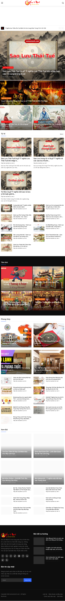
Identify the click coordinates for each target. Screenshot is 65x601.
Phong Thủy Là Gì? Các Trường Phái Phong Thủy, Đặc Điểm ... (22, 418)
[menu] (2, 3)
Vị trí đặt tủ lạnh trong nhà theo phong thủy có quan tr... (16, 369)
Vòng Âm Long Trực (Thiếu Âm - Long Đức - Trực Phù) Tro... (48, 125)
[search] (63, 3)
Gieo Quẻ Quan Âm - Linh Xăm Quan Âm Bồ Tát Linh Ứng (48, 453)
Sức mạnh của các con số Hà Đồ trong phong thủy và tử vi (54, 408)
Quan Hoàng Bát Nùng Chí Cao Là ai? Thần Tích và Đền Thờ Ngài (24, 101)
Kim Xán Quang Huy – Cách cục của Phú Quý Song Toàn (22, 225)
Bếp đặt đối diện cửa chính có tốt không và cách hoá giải (47, 369)
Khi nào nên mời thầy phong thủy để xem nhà (48, 342)
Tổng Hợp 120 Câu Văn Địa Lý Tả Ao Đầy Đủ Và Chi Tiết (55, 388)
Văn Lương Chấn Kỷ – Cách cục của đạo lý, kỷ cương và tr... (22, 235)
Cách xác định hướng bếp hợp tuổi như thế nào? (22, 378)
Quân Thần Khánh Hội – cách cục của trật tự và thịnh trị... (54, 235)
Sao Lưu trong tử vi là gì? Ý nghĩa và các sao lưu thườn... (48, 160)
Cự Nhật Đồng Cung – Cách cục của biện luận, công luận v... (55, 225)
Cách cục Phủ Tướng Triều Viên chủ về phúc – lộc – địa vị (22, 216)
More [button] (61, 134)
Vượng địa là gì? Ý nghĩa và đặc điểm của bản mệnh (22, 206)
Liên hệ (45, 594)
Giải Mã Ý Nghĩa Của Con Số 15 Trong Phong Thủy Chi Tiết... (54, 398)
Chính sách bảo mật (49, 596)
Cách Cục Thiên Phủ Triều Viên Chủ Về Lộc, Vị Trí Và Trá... (22, 245)
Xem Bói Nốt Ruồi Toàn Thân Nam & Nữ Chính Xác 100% (54, 489)
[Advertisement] (32, 13)
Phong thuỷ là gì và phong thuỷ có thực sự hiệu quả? (22, 388)
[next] (63, 28)
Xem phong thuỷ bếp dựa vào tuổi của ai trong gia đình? (54, 378)
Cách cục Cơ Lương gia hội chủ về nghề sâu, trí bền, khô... (55, 206)
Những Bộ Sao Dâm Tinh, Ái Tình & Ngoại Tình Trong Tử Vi (14, 125)
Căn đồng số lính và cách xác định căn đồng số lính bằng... (55, 539)
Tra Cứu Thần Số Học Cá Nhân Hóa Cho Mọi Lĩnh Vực (14, 453)
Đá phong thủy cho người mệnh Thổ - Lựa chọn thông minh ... (22, 398)
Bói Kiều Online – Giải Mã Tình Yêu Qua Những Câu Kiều (14, 480)
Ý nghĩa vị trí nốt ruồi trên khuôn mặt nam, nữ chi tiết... (54, 548)
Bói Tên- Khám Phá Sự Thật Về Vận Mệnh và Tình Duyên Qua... (22, 489)
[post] (32, 55)
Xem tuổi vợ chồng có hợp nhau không (53, 498)
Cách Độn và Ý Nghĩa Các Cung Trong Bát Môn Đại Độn (55, 508)
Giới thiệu (60, 596)
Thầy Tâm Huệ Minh (7, 76)
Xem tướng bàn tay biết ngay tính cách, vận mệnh (55, 558)
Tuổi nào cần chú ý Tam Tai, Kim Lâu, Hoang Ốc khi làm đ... (15, 342)
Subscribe (27, 580)
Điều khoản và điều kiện (56, 594)
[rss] (6, 560)
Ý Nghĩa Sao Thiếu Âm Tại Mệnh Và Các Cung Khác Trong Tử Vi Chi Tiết (25, 28)
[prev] (60, 28)
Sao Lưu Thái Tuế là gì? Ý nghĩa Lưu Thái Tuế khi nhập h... (15, 160)
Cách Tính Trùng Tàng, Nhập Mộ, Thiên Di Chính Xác (21, 498)
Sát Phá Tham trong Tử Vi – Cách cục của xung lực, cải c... (54, 216)
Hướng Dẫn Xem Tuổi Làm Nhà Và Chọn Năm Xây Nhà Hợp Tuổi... (22, 509)
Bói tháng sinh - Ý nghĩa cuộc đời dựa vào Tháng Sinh (48, 480)
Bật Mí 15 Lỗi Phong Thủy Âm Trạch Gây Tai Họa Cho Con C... (22, 408)
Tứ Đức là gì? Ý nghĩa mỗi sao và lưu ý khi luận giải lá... (15, 193)
